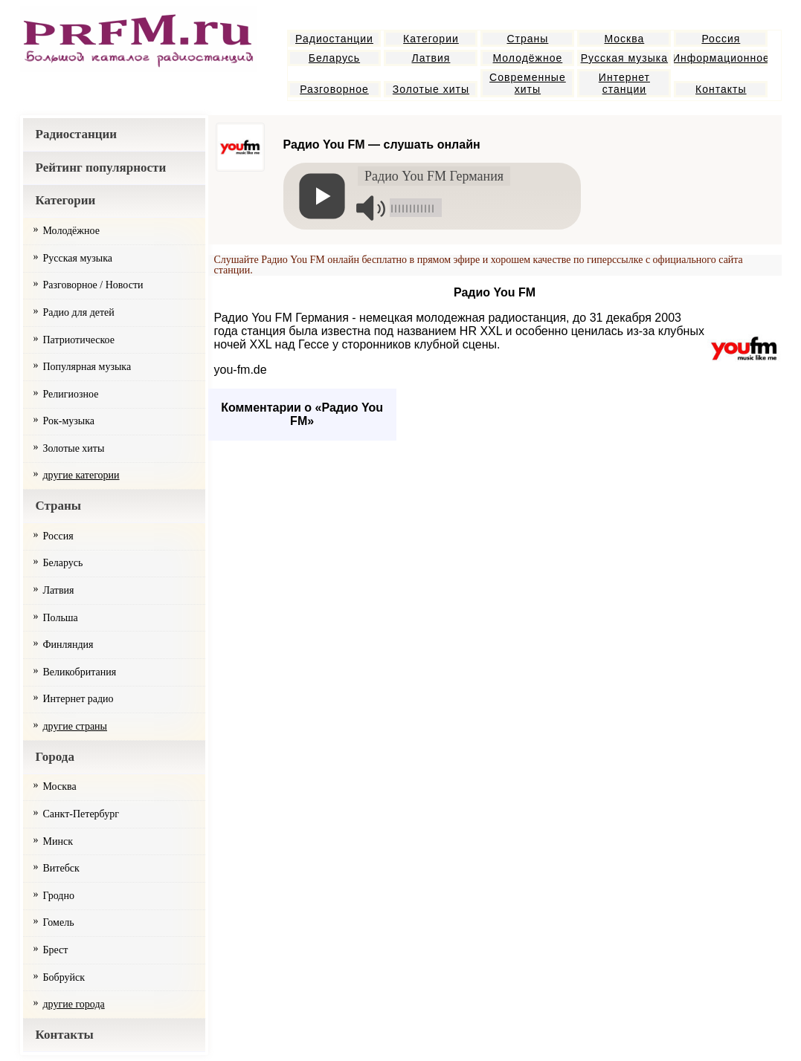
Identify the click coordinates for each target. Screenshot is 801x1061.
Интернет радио (78, 698)
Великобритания (80, 672)
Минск (58, 841)
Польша (60, 617)
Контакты (720, 89)
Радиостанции (334, 39)
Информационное (721, 58)
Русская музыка (624, 58)
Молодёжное (528, 58)
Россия (720, 39)
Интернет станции (624, 83)
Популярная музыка (87, 366)
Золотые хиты (431, 89)
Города (55, 757)
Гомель (58, 922)
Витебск (61, 868)
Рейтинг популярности (101, 167)
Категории (431, 39)
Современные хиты (527, 83)
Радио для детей (79, 312)
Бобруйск (64, 977)
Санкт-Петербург (81, 814)
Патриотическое (79, 339)
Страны (527, 39)
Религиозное (71, 394)
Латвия (430, 58)
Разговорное (334, 89)
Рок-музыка (69, 420)
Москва (624, 39)
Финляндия (68, 644)
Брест (55, 949)
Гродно (58, 895)
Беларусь (334, 58)
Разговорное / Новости (93, 285)
